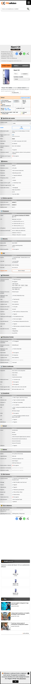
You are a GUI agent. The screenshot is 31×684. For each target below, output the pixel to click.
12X (21, 127)
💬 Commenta (24, 73)
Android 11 (14, 202)
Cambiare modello (18, 77)
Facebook (17, 53)
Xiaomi (13, 138)
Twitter (20, 53)
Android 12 (14, 204)
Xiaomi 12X (15, 573)
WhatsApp (24, 53)
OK (15, 681)
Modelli (16, 65)
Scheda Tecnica (6, 65)
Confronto (25, 65)
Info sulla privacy (21, 678)
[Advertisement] (15, 28)
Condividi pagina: (28, 53)
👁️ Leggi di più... (15, 92)
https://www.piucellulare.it (9, 3)
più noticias (26, 633)
